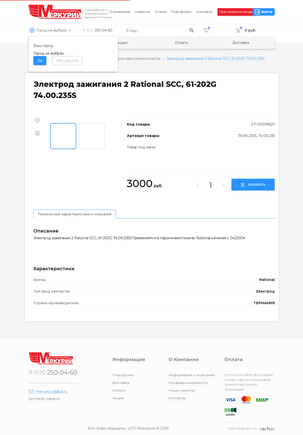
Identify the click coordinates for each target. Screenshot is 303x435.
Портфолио (181, 12)
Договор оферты (44, 398)
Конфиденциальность (188, 382)
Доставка (240, 42)
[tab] (74, 214)
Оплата (181, 42)
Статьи (160, 12)
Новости (142, 12)
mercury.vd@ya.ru (51, 391)
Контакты (204, 12)
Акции (121, 42)
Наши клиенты (181, 390)
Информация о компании (191, 375)
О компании (120, 12)
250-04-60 (97, 30)
